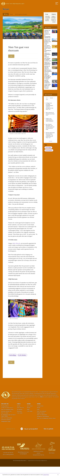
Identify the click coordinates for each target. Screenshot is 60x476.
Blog (47, 99)
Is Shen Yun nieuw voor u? (7, 417)
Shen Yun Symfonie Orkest (7, 418)
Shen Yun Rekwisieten (42, 424)
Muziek (38, 417)
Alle (47, 98)
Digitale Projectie (41, 422)
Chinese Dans (40, 415)
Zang (38, 418)
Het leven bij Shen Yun (6, 420)
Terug (5, 14)
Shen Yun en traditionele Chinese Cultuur (46, 427)
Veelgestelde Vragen (6, 430)
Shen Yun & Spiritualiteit (6, 427)
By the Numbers (22, 364)
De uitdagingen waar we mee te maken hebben (8, 425)
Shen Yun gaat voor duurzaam (21, 14)
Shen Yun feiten (4, 422)
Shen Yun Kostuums (41, 420)
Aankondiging (12, 364)
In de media (19, 422)
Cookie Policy (46, 474)
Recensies (19, 420)
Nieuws (11, 14)
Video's (19, 413)
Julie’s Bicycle (17, 249)
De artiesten (19, 418)
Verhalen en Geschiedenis (43, 425)
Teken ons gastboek (48, 438)
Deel (11, 56)
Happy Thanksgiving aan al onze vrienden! (53, 19)
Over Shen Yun (4, 413)
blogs (28, 418)
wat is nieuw (29, 415)
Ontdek (39, 413)
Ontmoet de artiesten (6, 429)
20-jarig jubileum (5, 415)
